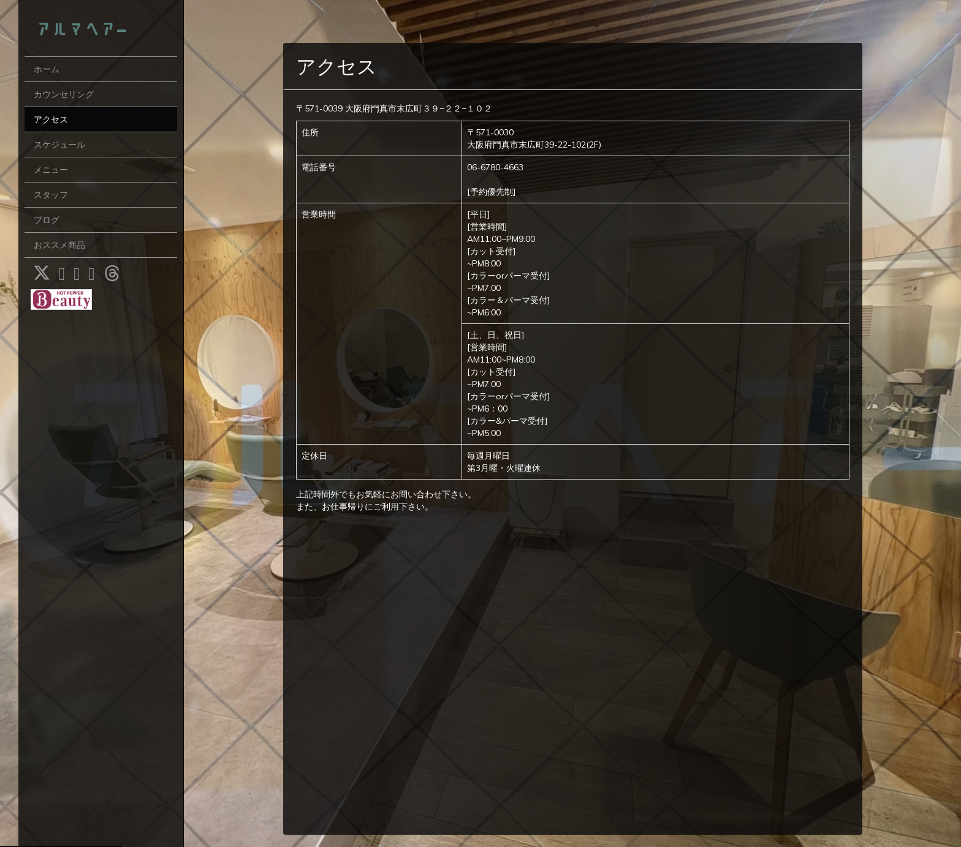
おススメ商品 (59, 244)
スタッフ (51, 194)
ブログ (46, 219)
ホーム (46, 69)
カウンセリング (64, 94)
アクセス (51, 119)
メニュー (51, 169)
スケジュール (59, 144)
